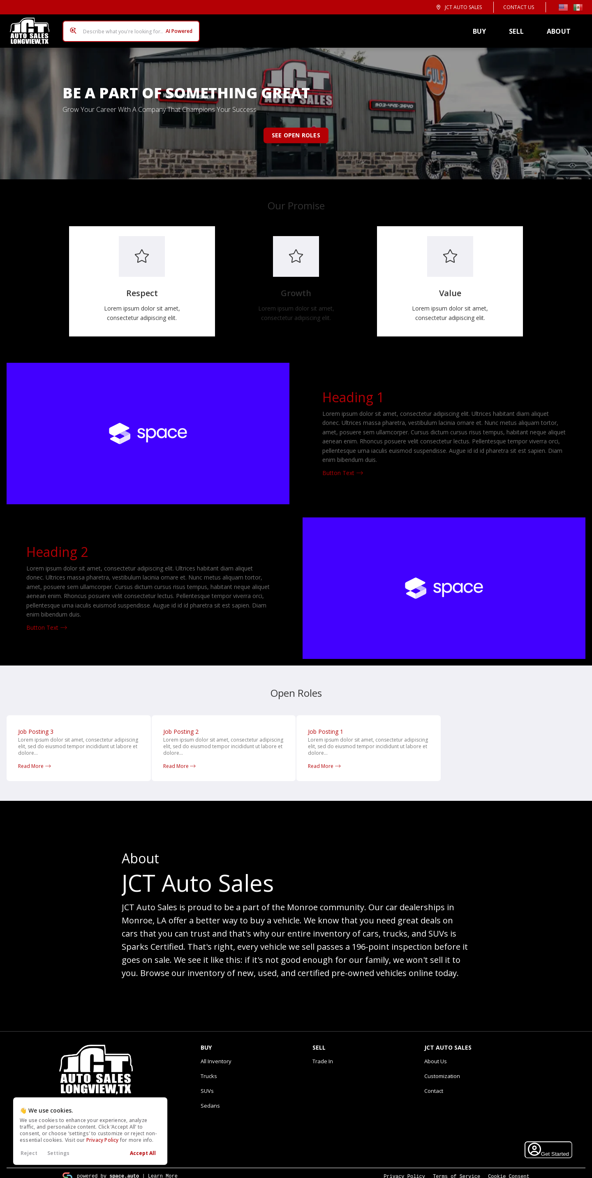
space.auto (124, 1169)
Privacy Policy (102, 1139)
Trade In (322, 1054)
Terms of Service (456, 1169)
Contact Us (518, 7)
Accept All (143, 1153)
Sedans (210, 1099)
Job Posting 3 (35, 725)
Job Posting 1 (325, 725)
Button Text (342, 466)
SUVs (207, 1084)
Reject (29, 1153)
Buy (483, 27)
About (562, 27)
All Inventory (216, 1054)
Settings (58, 1153)
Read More (34, 759)
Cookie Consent (509, 1169)
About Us (435, 1054)
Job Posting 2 (181, 725)
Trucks (209, 1069)
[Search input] (128, 28)
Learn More (163, 1169)
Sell (519, 27)
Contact (433, 1084)
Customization (442, 1069)
